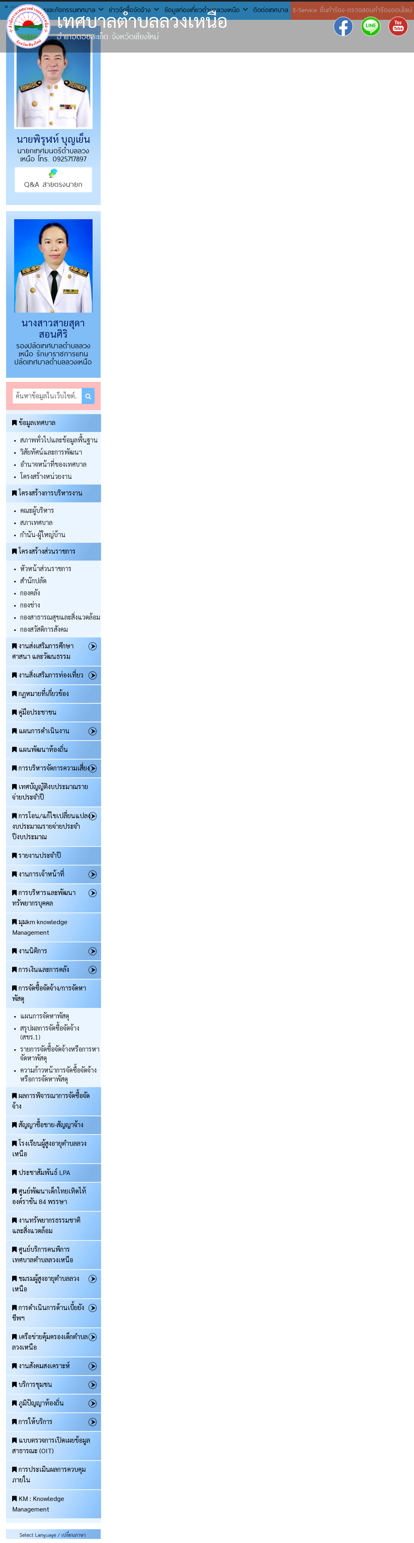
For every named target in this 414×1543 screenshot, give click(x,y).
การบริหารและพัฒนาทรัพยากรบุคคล (44, 897)
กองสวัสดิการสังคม (44, 629)
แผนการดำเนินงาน (41, 730)
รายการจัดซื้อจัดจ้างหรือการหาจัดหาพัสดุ (59, 1053)
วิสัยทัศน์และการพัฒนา (51, 452)
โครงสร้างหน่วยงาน (46, 476)
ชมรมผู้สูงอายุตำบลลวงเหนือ (45, 1283)
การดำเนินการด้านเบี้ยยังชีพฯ (48, 1312)
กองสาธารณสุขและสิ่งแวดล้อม (60, 617)
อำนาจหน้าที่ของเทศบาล (53, 464)
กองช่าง (30, 605)
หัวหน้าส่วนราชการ (46, 568)
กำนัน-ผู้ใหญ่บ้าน (42, 534)
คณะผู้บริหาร (37, 510)
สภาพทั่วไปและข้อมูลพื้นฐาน (59, 440)
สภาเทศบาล (36, 522)
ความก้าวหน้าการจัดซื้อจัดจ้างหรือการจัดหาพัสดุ (58, 1074)
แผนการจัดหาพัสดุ (44, 1016)
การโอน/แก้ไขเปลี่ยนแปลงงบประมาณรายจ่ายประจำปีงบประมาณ (51, 826)
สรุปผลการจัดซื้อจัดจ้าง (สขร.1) (49, 1032)
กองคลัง (30, 592)
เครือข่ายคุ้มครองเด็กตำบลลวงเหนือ (50, 1341)
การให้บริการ (32, 1421)
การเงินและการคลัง (40, 969)
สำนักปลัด (33, 580)
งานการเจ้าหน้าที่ (38, 874)
